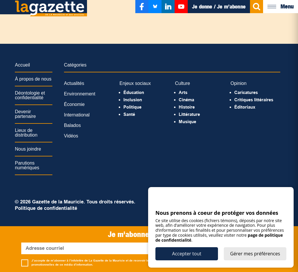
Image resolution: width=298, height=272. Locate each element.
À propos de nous (33, 78)
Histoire (187, 106)
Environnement (79, 93)
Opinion (238, 83)
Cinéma (186, 99)
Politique (132, 106)
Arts (183, 92)
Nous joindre (28, 149)
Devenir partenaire (25, 114)
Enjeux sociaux (135, 83)
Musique (187, 121)
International (77, 114)
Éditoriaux (244, 106)
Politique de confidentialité (46, 208)
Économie (74, 104)
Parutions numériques (27, 165)
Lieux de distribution (26, 132)
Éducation (133, 92)
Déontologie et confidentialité (30, 95)
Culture (182, 83)
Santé (129, 114)
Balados (72, 125)
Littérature (189, 114)
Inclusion (132, 99)
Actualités (74, 83)
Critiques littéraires (253, 99)
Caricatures (246, 92)
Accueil (22, 64)
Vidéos (71, 135)
